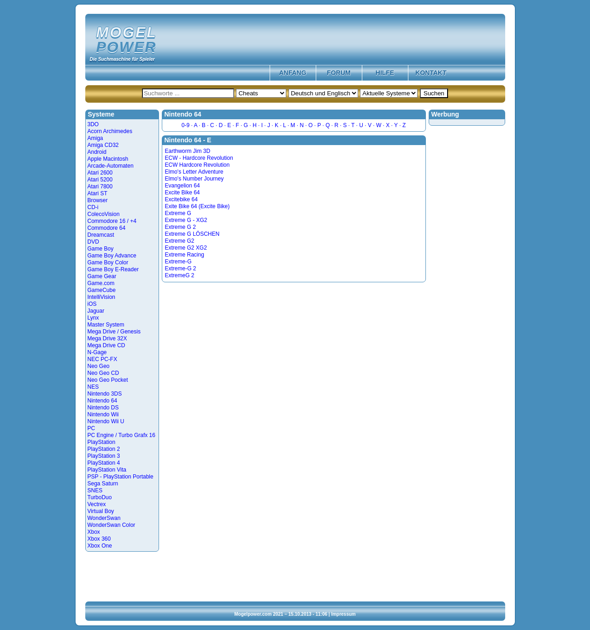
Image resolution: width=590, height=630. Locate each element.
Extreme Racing (184, 254)
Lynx (93, 318)
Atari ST (97, 193)
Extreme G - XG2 (186, 220)
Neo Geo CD (103, 373)
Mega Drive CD (106, 345)
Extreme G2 (180, 241)
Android (97, 152)
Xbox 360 (99, 539)
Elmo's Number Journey (194, 178)
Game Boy (101, 248)
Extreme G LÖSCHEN (192, 234)
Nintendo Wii (103, 414)
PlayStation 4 (104, 463)
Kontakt (430, 72)
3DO (93, 124)
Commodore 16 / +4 (112, 221)
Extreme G (178, 213)
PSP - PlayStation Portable (120, 476)
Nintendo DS (103, 407)
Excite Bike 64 (182, 192)
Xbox (94, 532)
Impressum (343, 614)
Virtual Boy (101, 511)
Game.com (101, 283)
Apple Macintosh (108, 159)
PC (91, 428)
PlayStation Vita (107, 470)
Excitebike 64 (181, 199)
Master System (106, 324)
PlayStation (102, 442)
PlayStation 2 (104, 449)
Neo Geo (99, 366)
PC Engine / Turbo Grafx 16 (121, 435)
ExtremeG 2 (180, 275)
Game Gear (102, 276)
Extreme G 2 (180, 227)
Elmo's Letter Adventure (194, 172)
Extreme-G (178, 261)
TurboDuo (100, 497)
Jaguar (96, 311)
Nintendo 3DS (105, 394)
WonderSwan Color (112, 525)
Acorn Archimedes (110, 131)
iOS (92, 304)
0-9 (185, 125)
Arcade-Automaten (111, 166)
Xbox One (100, 545)
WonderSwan (104, 518)
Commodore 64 (107, 228)
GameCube (102, 290)
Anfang (292, 72)
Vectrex (97, 504)
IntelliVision (101, 297)
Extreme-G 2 (180, 268)
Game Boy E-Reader (113, 269)
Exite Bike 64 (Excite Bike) (197, 206)
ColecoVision (104, 214)
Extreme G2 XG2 (186, 248)
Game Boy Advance (112, 255)
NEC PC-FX (103, 359)
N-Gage (97, 352)
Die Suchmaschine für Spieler (122, 59)
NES (93, 387)
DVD (93, 242)
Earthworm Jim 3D (188, 151)
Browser (98, 200)
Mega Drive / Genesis (114, 331)
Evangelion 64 (182, 185)
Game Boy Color (108, 262)
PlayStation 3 (104, 456)
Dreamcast (101, 235)
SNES (95, 490)
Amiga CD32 (103, 145)
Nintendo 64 (103, 400)
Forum (338, 72)
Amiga (95, 138)
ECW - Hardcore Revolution (199, 158)
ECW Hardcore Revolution (197, 165)
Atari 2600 (100, 172)
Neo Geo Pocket (108, 380)
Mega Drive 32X (107, 338)
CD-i (93, 207)
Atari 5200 (100, 179)
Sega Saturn (103, 483)
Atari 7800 (100, 186)
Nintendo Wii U (106, 421)
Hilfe (385, 72)
